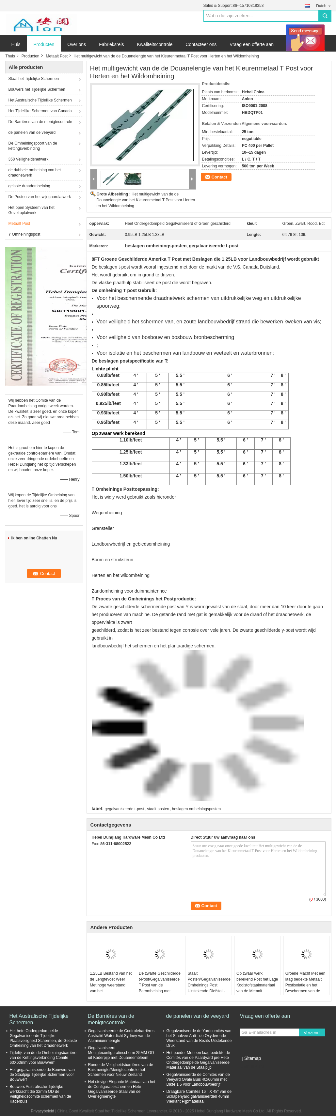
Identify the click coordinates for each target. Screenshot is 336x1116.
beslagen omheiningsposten (196, 809)
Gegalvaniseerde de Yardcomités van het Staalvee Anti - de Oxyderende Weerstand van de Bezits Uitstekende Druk (199, 1038)
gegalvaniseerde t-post (124, 809)
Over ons (76, 44)
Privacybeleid (42, 1111)
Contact (219, 177)
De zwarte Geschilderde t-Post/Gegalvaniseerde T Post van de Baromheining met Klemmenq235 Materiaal (160, 988)
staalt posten (158, 809)
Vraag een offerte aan (252, 44)
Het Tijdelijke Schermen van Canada (40, 111)
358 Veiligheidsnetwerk (28, 159)
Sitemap (252, 1058)
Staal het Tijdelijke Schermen (33, 78)
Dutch (323, 5)
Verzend (312, 1032)
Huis (16, 44)
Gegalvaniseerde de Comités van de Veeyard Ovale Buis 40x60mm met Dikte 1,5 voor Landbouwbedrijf (198, 1079)
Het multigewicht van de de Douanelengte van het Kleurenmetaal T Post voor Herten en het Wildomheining (146, 200)
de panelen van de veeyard (32, 132)
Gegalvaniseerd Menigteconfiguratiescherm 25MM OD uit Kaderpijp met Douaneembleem (121, 1053)
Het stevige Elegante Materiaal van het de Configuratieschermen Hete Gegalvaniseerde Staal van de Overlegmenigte (121, 1089)
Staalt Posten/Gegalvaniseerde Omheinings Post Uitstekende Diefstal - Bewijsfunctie (208, 985)
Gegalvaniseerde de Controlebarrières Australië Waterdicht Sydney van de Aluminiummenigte (121, 1036)
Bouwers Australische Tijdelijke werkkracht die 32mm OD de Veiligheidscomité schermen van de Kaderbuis (40, 1094)
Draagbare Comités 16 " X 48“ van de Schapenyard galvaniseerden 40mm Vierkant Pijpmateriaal (199, 1096)
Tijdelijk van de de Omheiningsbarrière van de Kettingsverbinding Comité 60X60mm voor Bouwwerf (43, 1057)
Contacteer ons (200, 44)
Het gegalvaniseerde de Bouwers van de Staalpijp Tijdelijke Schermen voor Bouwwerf (42, 1074)
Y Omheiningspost (24, 234)
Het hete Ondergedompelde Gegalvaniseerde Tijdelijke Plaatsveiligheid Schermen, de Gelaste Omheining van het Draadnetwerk (43, 1038)
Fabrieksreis (111, 44)
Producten (44, 44)
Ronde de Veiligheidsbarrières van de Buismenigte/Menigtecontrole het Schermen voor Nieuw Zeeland (120, 1069)
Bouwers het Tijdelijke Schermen (36, 89)
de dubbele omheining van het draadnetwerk (34, 173)
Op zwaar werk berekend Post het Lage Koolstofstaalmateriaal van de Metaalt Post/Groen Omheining (257, 985)
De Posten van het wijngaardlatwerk (39, 196)
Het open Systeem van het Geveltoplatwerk (31, 210)
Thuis (10, 56)
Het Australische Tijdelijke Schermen (40, 100)
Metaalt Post (57, 56)
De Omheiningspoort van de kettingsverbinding (32, 146)
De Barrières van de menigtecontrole (40, 121)
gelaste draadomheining (29, 186)
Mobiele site (252, 1066)
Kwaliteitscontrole (154, 44)
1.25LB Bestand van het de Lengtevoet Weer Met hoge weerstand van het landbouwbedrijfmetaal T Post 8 (111, 988)
